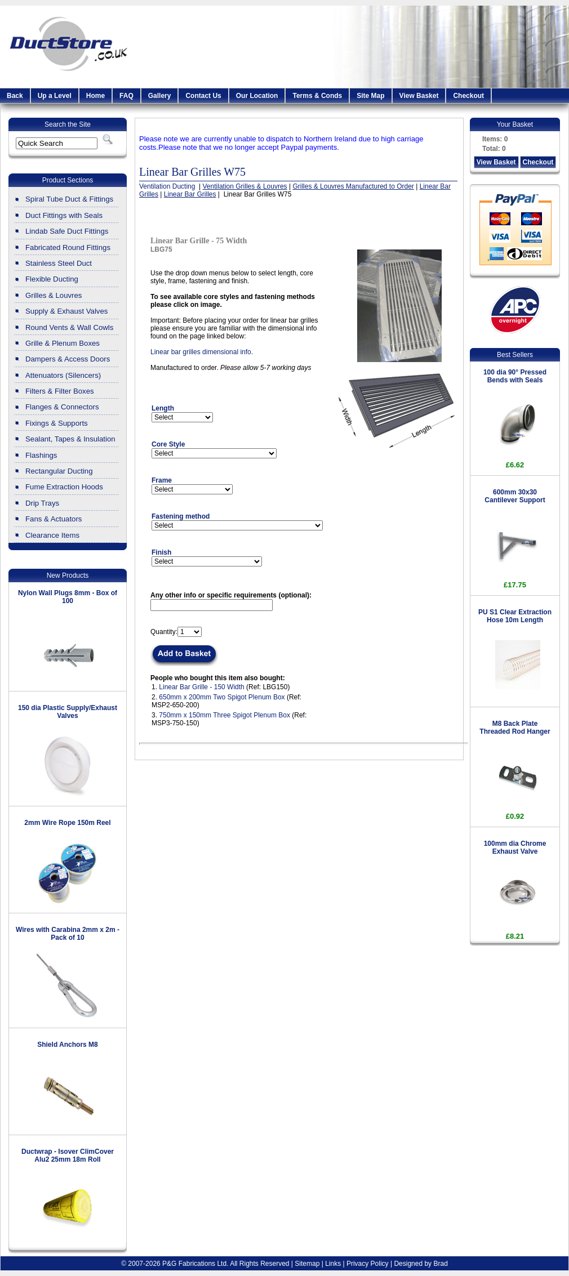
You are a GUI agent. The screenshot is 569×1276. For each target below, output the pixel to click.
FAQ (126, 96)
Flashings (41, 455)
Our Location (257, 96)
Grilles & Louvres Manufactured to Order (353, 186)
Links (333, 1264)
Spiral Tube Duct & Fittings (69, 199)
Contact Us (203, 96)
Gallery (159, 96)
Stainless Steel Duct (58, 263)
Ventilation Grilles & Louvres (245, 186)
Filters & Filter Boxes (59, 391)
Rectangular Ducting (59, 471)
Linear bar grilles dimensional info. (201, 352)
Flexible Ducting (51, 279)
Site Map (370, 96)
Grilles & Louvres (53, 295)
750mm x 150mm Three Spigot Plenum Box (224, 715)
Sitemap (307, 1264)
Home (95, 96)
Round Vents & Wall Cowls (69, 327)
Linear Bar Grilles (190, 194)
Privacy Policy (367, 1264)
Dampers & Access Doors (67, 359)
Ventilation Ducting (168, 186)
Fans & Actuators (53, 519)
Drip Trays (42, 503)
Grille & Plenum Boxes (62, 343)
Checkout (468, 96)
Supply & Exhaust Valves (66, 311)
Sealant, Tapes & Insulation (70, 439)
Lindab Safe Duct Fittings (66, 231)
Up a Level (55, 96)
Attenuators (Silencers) (63, 375)
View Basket (419, 96)
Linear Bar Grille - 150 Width (201, 687)
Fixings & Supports (56, 423)
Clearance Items (52, 535)
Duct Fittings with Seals (64, 215)
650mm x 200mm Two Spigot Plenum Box (221, 697)
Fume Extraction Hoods (64, 487)
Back (15, 96)
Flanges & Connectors (62, 407)
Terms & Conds (317, 96)
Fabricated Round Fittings (67, 247)
